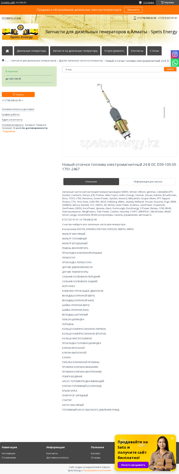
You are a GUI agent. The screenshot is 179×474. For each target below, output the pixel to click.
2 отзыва (148, 2)
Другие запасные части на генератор (81, 60)
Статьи (154, 50)
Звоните (133, 10)
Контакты (137, 50)
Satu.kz (106, 467)
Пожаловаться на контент (97, 470)
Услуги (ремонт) (114, 50)
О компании (9, 457)
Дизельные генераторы (31, 50)
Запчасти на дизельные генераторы (75, 50)
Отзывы (95, 457)
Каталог (95, 453)
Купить (20, 94)
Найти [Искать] (170, 69)
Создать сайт (8, 2)
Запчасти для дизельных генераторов (33, 60)
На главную (8, 453)
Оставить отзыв (11, 18)
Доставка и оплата (57, 457)
